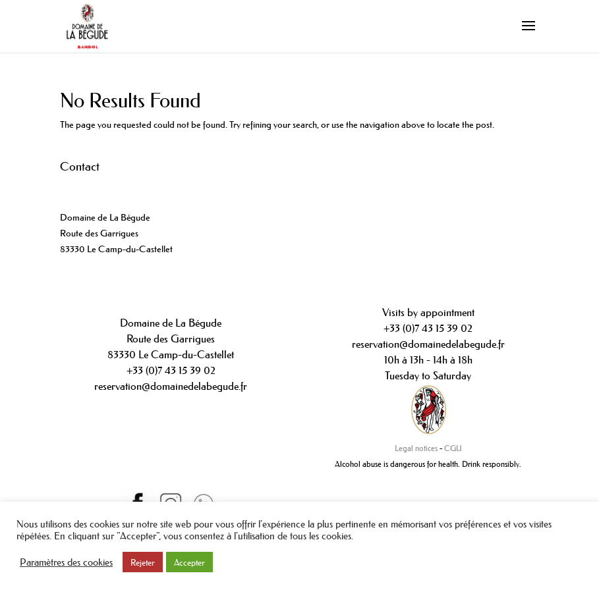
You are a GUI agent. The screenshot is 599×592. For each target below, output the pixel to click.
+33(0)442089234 (96, 186)
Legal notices (416, 448)
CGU (453, 448)
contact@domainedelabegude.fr (121, 202)
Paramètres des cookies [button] (66, 562)
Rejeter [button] (142, 562)
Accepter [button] (189, 562)
